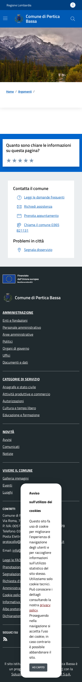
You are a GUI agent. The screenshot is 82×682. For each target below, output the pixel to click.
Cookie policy (12, 594)
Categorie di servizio (21, 379)
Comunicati (11, 446)
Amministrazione (18, 312)
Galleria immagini (16, 478)
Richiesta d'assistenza (19, 581)
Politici (8, 341)
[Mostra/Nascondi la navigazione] (5, 18)
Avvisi (7, 439)
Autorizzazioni (13, 401)
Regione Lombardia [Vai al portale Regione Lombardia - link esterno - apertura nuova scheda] (19, 5)
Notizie (8, 453)
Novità (8, 431)
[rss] (5, 639)
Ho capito (38, 667)
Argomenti (25, 91)
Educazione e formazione (21, 415)
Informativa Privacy (17, 601)
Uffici (6, 355)
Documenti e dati (15, 362)
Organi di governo (16, 348)
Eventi (7, 485)
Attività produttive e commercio (26, 394)
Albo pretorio (12, 608)
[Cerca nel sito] (72, 18)
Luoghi (8, 492)
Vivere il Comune (18, 470)
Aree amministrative (18, 334)
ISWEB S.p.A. (61, 674)
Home (10, 91)
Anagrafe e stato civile (19, 387)
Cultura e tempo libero (19, 408)
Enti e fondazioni (15, 320)
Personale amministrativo (22, 327)
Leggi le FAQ (12, 560)
